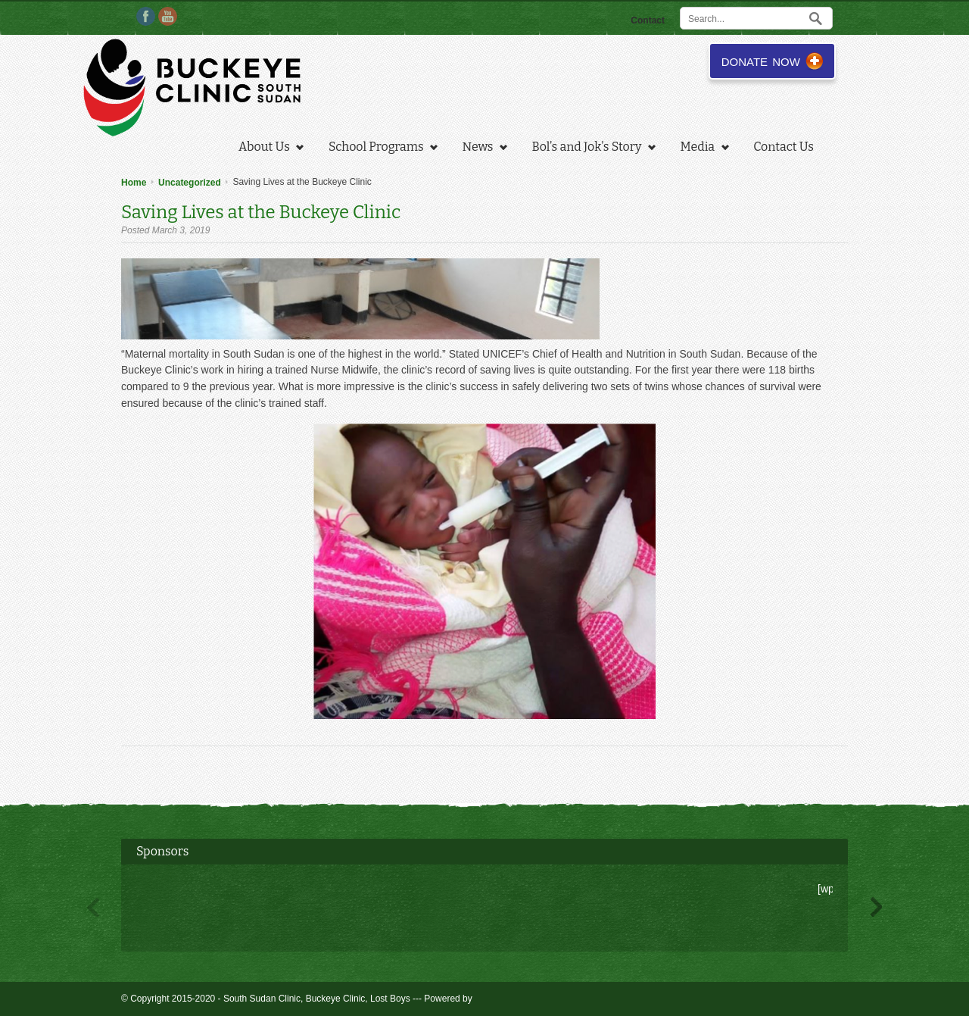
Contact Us (783, 146)
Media (701, 148)
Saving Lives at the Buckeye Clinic (260, 212)
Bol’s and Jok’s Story (590, 148)
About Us (267, 148)
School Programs (379, 148)
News (481, 148)
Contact (648, 20)
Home (133, 182)
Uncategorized (189, 182)
